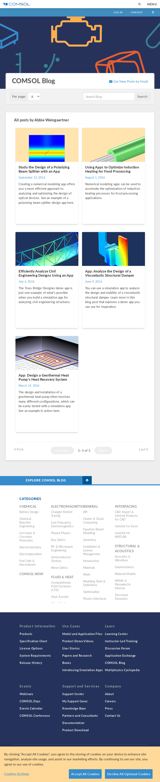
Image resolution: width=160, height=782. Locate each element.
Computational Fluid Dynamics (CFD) (61, 586)
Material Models (125, 574)
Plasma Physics (61, 533)
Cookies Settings (16, 773)
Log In (118, 12)
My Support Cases (75, 701)
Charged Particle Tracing (61, 514)
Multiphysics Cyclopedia (122, 670)
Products (26, 634)
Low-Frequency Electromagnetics (62, 524)
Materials (89, 567)
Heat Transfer (60, 597)
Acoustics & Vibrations (122, 558)
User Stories (71, 648)
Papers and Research (77, 655)
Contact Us (112, 715)
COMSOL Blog (115, 663)
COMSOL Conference (35, 715)
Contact (137, 12)
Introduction (91, 561)
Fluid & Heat (62, 577)
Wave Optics (59, 567)
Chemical (27, 506)
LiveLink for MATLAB (122, 535)
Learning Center (116, 634)
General (90, 506)
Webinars (26, 694)
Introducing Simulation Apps (82, 670)
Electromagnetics (68, 506)
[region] (80, 764)
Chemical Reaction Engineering (26, 522)
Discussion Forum (117, 648)
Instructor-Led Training (121, 641)
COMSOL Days (30, 701)
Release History (31, 663)
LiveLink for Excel (126, 526)
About (109, 694)
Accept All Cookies (85, 773)
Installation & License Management (91, 550)
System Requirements (35, 655)
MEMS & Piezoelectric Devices (123, 584)
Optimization (91, 592)
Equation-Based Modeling (93, 531)
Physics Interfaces (94, 598)
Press (109, 708)
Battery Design (29, 512)
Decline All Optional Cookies (128, 773)
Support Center (73, 694)
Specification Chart (33, 641)
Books (66, 663)
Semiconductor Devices (61, 559)
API (85, 512)
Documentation (73, 723)
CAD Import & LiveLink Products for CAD (126, 515)
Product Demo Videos (77, 641)
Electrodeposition (30, 554)
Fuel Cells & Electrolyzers (27, 562)
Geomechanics (124, 567)
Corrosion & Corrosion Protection (27, 536)
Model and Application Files (82, 634)
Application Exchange (120, 655)
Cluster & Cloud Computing (93, 520)
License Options (31, 648)
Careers (110, 701)
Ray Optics (58, 540)
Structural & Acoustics (127, 548)
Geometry (89, 540)
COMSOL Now (31, 573)
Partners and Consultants (80, 715)
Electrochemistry (30, 547)
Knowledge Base (74, 708)
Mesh (86, 574)
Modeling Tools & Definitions (94, 583)
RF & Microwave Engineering (62, 548)
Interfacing (126, 506)
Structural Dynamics (121, 597)
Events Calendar (31, 708)
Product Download (75, 730)
